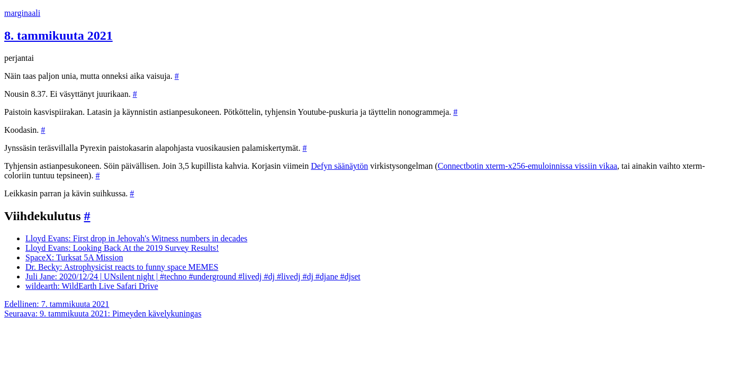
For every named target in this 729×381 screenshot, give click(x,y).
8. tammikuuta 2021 (58, 35)
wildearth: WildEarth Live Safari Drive (91, 286)
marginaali (22, 12)
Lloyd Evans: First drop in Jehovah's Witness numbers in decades (136, 238)
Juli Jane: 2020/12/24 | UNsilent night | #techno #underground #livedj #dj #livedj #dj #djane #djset (193, 276)
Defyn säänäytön (339, 165)
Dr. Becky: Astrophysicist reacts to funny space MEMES (121, 266)
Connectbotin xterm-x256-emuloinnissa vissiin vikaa (527, 165)
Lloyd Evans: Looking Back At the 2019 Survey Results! (122, 247)
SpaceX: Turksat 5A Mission (74, 257)
